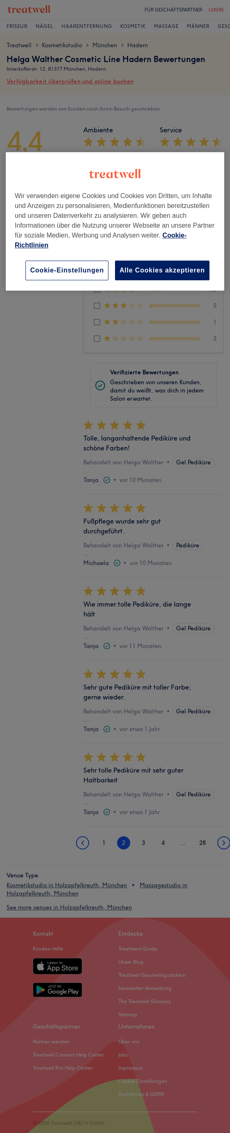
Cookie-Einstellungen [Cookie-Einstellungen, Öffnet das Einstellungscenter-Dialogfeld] (67, 270)
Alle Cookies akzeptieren (162, 270)
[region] (115, 221)
